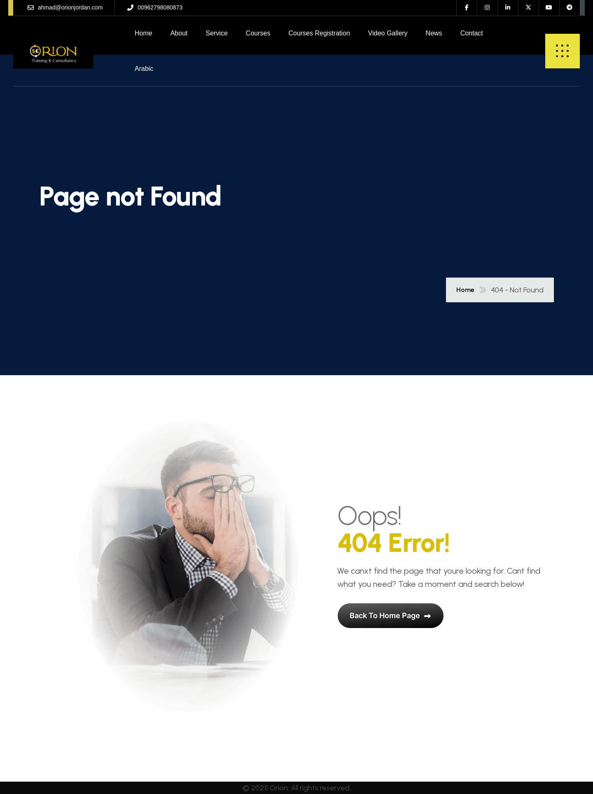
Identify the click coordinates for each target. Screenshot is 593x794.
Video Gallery (388, 33)
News (434, 33)
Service (217, 33)
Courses (258, 33)
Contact (471, 33)
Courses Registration (319, 33)
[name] (53, 51)
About (179, 33)
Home (143, 33)
